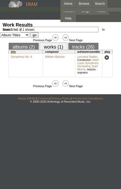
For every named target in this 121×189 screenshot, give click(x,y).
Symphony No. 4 (21, 56)
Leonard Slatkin (87, 56)
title (13, 51)
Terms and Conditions (88, 98)
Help (68, 18)
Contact (43, 98)
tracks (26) (83, 47)
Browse (84, 4)
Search (100, 4)
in (103, 30)
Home (68, 4)
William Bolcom (55, 56)
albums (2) (24, 47)
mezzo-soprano (86, 71)
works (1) (53, 47)
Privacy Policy (61, 98)
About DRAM (27, 98)
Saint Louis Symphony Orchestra (88, 63)
